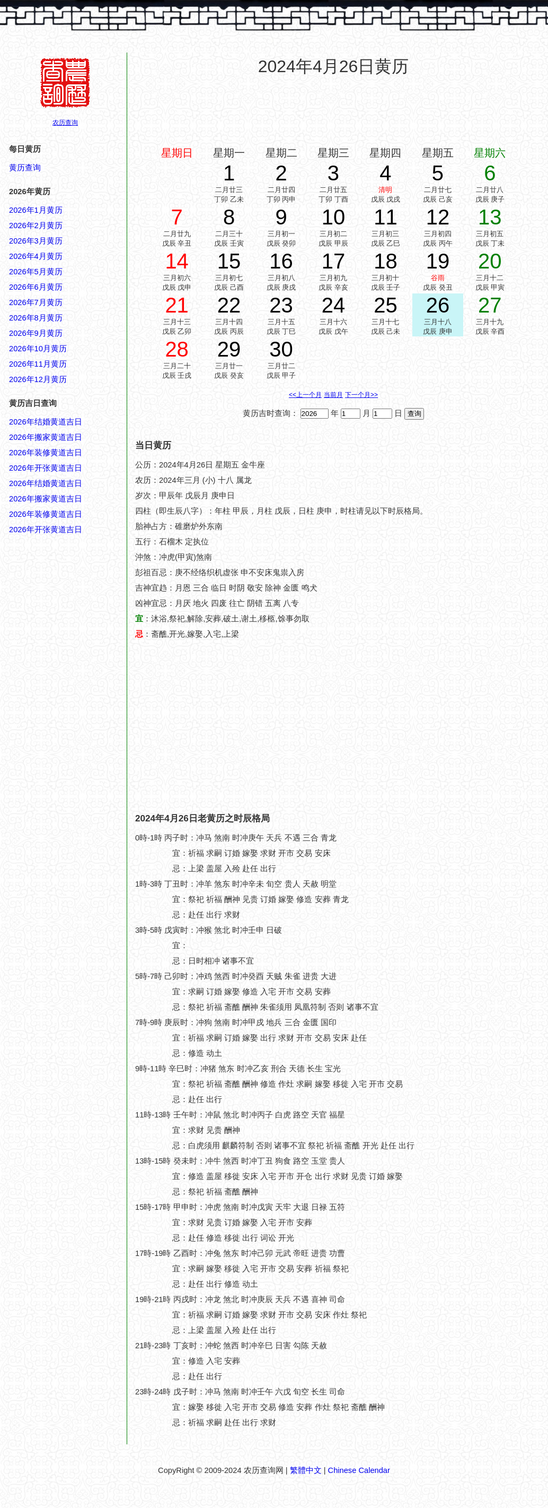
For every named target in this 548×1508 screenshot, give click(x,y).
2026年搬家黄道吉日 (45, 437)
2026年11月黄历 (38, 364)
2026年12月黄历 (38, 379)
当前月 (333, 394)
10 (334, 217)
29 (229, 349)
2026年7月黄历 (36, 302)
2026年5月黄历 (36, 271)
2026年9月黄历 (36, 333)
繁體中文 (306, 1470)
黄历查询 (25, 167)
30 (281, 349)
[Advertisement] (333, 111)
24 (334, 305)
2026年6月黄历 (36, 287)
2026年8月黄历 (36, 318)
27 (490, 305)
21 (177, 305)
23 (281, 305)
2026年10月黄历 (38, 348)
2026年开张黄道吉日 (45, 468)
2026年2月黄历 (36, 225)
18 (385, 261)
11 (385, 217)
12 (438, 217)
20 (490, 261)
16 (281, 261)
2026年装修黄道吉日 (45, 452)
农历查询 (65, 122)
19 (438, 261)
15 (229, 261)
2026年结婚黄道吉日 (45, 422)
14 (177, 261)
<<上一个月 (305, 394)
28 (177, 349)
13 (490, 217)
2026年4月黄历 (36, 256)
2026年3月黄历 (36, 241)
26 (438, 305)
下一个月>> (361, 394)
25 (385, 305)
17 (334, 261)
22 (229, 305)
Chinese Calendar (359, 1470)
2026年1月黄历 (36, 210)
